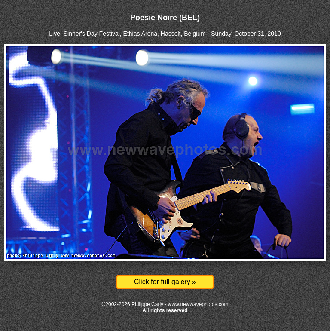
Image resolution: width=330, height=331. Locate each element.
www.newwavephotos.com (198, 304)
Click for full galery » (165, 281)
